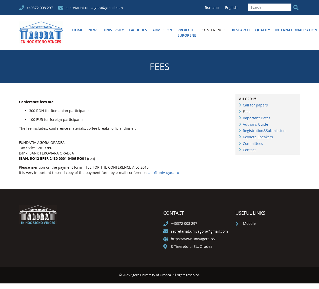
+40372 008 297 (40, 7)
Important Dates (256, 118)
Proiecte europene (186, 33)
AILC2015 (247, 98)
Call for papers (255, 105)
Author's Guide (255, 124)
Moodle (249, 223)
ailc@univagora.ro (163, 172)
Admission (162, 30)
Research (241, 30)
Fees (246, 111)
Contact (249, 149)
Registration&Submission (264, 130)
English (231, 7)
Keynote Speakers (258, 137)
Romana (212, 7)
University (114, 30)
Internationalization (296, 30)
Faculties (138, 30)
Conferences (214, 30)
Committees (253, 143)
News (93, 30)
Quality (262, 30)
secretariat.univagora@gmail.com (94, 7)
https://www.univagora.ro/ (193, 238)
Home (77, 30)
